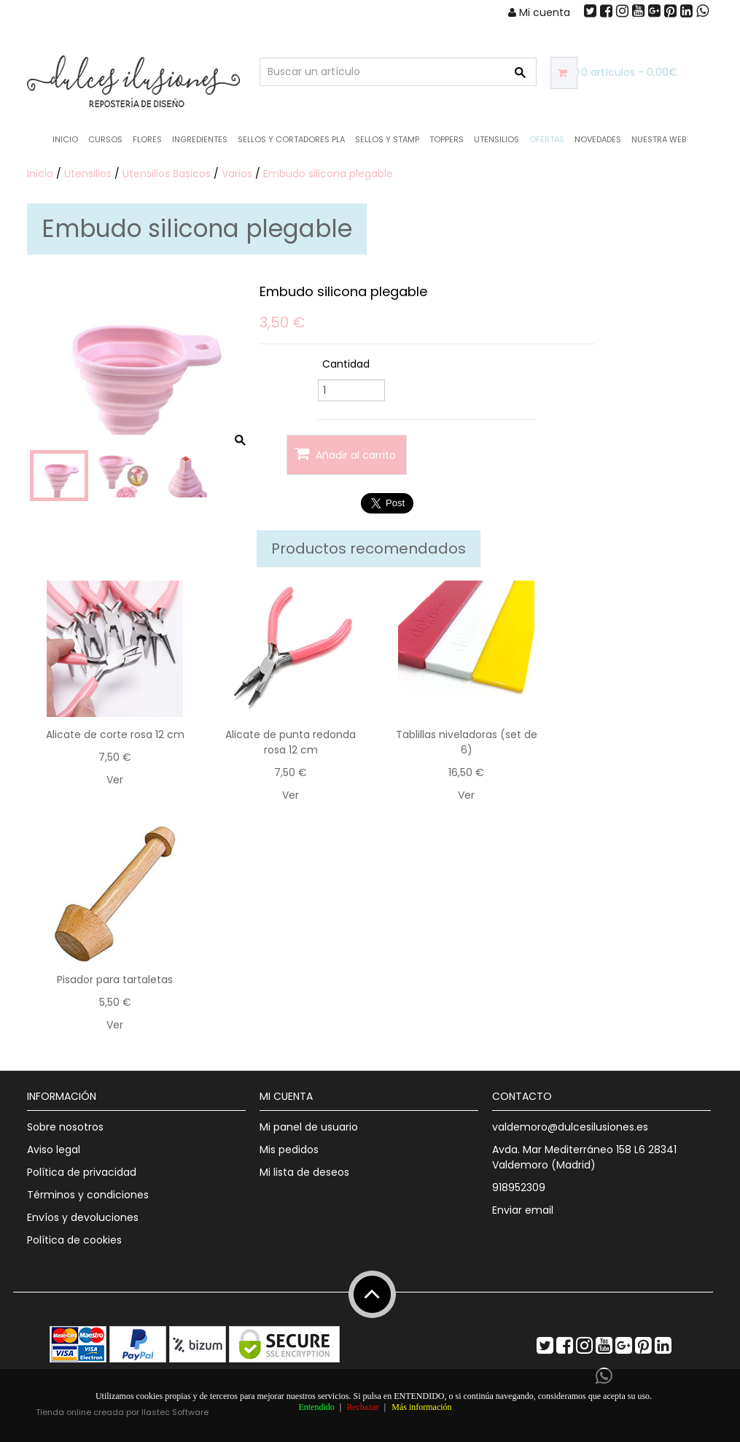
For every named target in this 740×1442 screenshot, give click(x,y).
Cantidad (346, 364)
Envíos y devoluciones (83, 1217)
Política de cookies (74, 1240)
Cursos (105, 139)
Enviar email (522, 1210)
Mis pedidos (289, 1149)
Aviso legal (53, 1149)
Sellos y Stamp (387, 139)
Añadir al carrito (345, 454)
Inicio (65, 139)
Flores (147, 139)
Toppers (446, 139)
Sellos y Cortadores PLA (291, 139)
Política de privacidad (81, 1172)
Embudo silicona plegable (328, 173)
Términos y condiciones (88, 1194)
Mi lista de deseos (304, 1172)
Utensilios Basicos (166, 173)
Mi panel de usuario (309, 1127)
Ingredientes (199, 139)
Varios (237, 173)
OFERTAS (546, 139)
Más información (421, 1407)
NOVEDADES (598, 139)
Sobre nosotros (65, 1127)
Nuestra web (658, 139)
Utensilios (496, 139)
